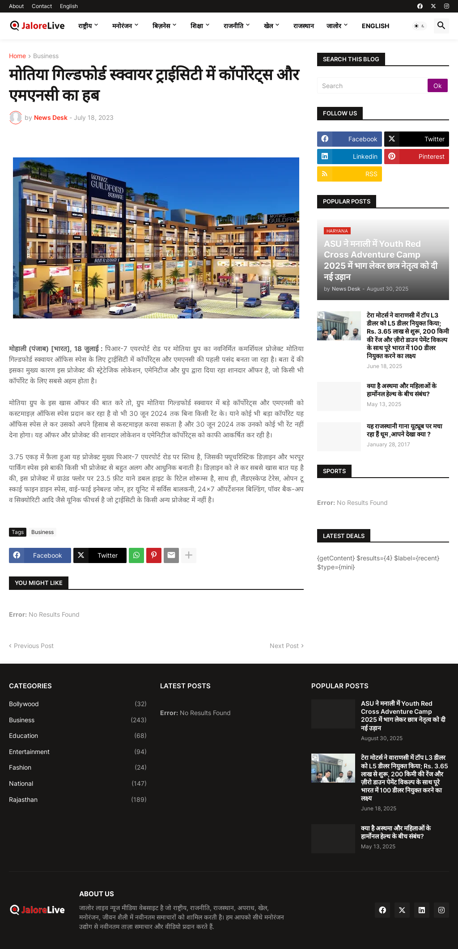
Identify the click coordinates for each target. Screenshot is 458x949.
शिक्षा (197, 26)
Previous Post (34, 645)
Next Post (284, 645)
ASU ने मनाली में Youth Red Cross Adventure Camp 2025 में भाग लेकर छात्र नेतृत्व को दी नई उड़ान (403, 715)
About (16, 6)
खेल (268, 26)
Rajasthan (78, 799)
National (78, 783)
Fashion (78, 767)
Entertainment (78, 751)
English (69, 6)
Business (46, 56)
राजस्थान (303, 26)
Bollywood (78, 703)
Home (17, 56)
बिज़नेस (161, 26)
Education (78, 735)
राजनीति (233, 26)
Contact (42, 6)
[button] (419, 25)
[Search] (373, 85)
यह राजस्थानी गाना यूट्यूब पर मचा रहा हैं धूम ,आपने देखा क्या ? (404, 430)
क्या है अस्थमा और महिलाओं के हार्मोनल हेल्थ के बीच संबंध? (402, 390)
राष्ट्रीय (85, 26)
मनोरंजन (122, 26)
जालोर (334, 26)
